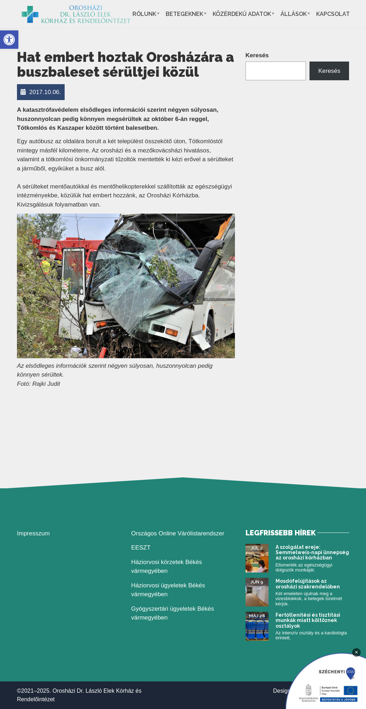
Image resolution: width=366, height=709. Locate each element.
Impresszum (33, 533)
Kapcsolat (333, 14)
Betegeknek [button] (184, 14)
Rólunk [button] (144, 14)
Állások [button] (294, 14)
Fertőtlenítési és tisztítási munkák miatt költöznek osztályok (308, 620)
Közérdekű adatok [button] (242, 14)
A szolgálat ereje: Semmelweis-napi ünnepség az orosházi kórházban (312, 552)
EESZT (140, 547)
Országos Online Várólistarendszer (177, 533)
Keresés (257, 55)
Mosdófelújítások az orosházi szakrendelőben (308, 583)
